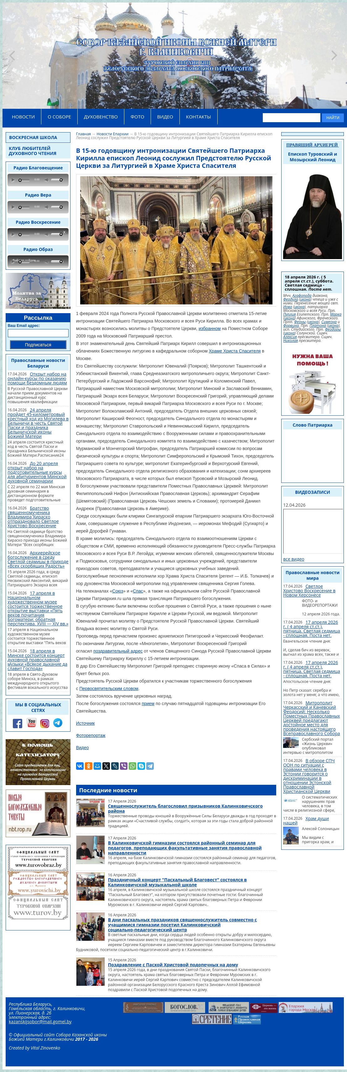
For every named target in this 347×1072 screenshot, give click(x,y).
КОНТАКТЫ (198, 116)
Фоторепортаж (91, 735)
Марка (335, 314)
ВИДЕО (165, 116)
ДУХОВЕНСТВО (101, 116)
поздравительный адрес (117, 651)
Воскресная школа (33, 137)
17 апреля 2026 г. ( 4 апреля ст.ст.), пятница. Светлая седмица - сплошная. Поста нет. (311, 628)
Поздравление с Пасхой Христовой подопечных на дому (173, 965)
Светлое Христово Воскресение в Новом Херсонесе (309, 590)
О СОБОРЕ (59, 116)
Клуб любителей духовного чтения (32, 150)
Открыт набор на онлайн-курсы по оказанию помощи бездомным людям (37, 378)
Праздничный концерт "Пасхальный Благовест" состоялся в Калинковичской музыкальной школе (177, 882)
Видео (82, 747)
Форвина (291, 326)
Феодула (290, 299)
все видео (293, 559)
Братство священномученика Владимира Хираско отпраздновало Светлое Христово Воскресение (33, 516)
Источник (85, 723)
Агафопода (302, 296)
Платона (317, 326)
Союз (117, 591)
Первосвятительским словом (109, 688)
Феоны (300, 322)
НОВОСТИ (23, 116)
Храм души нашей (306, 820)
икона (305, 299)
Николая (290, 341)
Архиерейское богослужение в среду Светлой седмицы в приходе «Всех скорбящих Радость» (38, 559)
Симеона (329, 322)
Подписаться (38, 344)
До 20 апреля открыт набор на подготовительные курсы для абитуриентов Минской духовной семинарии (37, 472)
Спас (138, 591)
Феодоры (333, 329)
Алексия (290, 337)
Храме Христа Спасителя (235, 350)
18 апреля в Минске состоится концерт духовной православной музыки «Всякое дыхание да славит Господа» (37, 659)
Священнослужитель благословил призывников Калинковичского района (185, 808)
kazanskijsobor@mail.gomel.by (40, 1021)
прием (148, 703)
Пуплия (289, 314)
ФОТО (137, 116)
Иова (287, 307)
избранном (210, 328)
